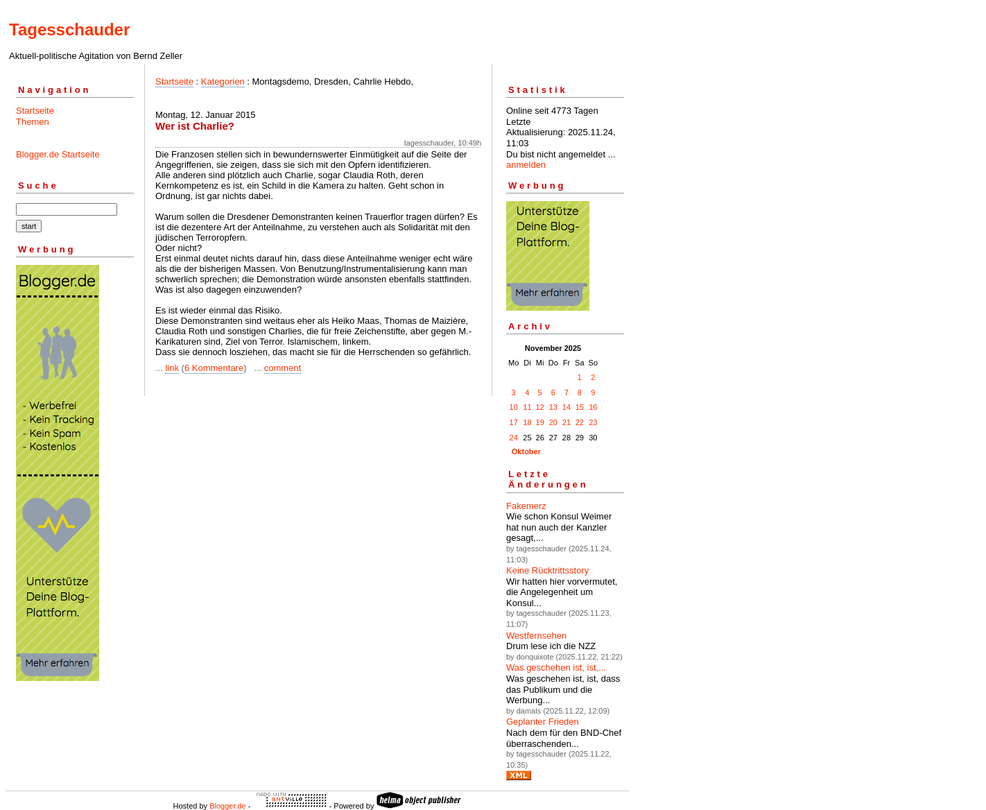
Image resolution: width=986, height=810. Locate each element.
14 (566, 407)
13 (553, 407)
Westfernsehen (536, 635)
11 (527, 407)
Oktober (526, 451)
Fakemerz (526, 506)
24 (514, 437)
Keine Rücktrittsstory (547, 570)
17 (514, 422)
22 (580, 422)
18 (527, 422)
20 (553, 422)
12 (540, 407)
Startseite (35, 110)
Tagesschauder (69, 29)
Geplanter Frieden (542, 721)
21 (566, 422)
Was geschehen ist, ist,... (556, 667)
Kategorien (223, 81)
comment (282, 368)
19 (540, 422)
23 (593, 422)
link (172, 368)
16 (593, 407)
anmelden (526, 165)
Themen (32, 122)
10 (514, 407)
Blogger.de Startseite (58, 154)
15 (580, 407)
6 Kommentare (213, 368)
